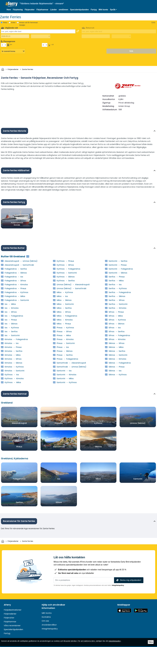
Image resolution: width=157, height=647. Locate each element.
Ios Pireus (9, 319)
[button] (113, 9)
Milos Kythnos (63, 292)
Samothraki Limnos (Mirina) (69, 366)
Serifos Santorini (116, 304)
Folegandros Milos (13, 296)
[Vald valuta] (13, 51)
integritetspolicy (115, 641)
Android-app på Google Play (141, 610)
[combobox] (38, 31)
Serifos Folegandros (118, 292)
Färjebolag (18, 10)
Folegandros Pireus (13, 288)
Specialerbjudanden (79, 10)
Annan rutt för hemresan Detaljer (28, 24)
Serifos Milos (114, 280)
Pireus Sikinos (62, 351)
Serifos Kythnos (116, 288)
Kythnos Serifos (64, 280)
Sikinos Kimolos (115, 359)
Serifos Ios (113, 284)
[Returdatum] (96, 36)
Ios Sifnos (9, 312)
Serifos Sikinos (115, 296)
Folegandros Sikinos (14, 272)
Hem (9, 10)
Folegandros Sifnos (13, 280)
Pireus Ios (61, 347)
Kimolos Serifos (11, 351)
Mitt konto (103, 10)
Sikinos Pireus (114, 366)
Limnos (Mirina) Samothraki (69, 288)
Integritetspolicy (118, 585)
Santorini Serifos (116, 261)
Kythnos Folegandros (66, 268)
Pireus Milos (62, 335)
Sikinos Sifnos (114, 343)
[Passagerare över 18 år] (4, 45)
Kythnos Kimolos (12, 378)
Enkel (13, 22)
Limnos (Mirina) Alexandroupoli (71, 284)
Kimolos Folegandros (14, 339)
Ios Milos (8, 304)
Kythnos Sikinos (64, 276)
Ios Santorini (10, 335)
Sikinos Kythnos (116, 374)
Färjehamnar (42, 10)
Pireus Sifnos (62, 331)
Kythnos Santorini (65, 272)
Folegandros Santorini (15, 300)
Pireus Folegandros (65, 359)
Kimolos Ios (10, 343)
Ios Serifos (9, 331)
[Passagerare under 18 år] (44, 45)
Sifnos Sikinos (114, 323)
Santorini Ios (62, 370)
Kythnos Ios (10, 374)
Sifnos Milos (114, 315)
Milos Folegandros (65, 315)
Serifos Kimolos (115, 308)
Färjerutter (30, 10)
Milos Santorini (63, 304)
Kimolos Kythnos (12, 366)
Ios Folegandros (12, 315)
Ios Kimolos (10, 308)
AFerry (7, 604)
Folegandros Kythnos (14, 292)
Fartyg (94, 10)
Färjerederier (10, 613)
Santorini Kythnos (65, 382)
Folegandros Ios (12, 276)
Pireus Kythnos (63, 327)
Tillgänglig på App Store (124, 610)
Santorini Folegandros (119, 268)
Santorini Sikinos (116, 272)
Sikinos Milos (114, 347)
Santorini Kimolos (64, 374)
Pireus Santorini (64, 343)
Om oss (45, 620)
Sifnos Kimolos (115, 339)
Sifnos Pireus (114, 312)
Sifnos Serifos (114, 331)
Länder (53, 10)
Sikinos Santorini (116, 355)
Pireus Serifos (63, 355)
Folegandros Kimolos (14, 284)
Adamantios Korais (17, 223)
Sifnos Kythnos (115, 319)
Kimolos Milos (11, 355)
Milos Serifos (62, 308)
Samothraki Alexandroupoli (69, 362)
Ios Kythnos (10, 327)
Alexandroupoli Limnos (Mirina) (19, 261)
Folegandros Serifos (14, 268)
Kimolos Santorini (12, 370)
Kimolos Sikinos (11, 362)
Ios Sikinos (9, 323)
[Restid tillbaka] (121, 36)
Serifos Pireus (115, 276)
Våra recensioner (12, 625)
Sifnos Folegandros (117, 335)
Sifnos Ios (113, 327)
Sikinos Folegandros (118, 362)
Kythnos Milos (11, 382)
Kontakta (46, 617)
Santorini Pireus (116, 265)
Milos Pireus (62, 323)
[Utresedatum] (15, 36)
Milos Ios (60, 296)
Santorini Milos (63, 378)
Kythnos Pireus (63, 261)
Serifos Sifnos (114, 300)
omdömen (63, 10)
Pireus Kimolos (63, 339)
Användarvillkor (49, 624)
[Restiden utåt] (40, 36)
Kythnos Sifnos (63, 265)
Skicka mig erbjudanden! (128, 580)
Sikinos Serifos (115, 351)
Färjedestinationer (12, 609)
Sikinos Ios (113, 370)
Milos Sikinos (62, 300)
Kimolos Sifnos (11, 359)
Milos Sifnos (62, 312)
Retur (5, 22)
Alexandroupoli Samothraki (17, 265)
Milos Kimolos (63, 319)
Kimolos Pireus (11, 347)
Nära (151, 642)
